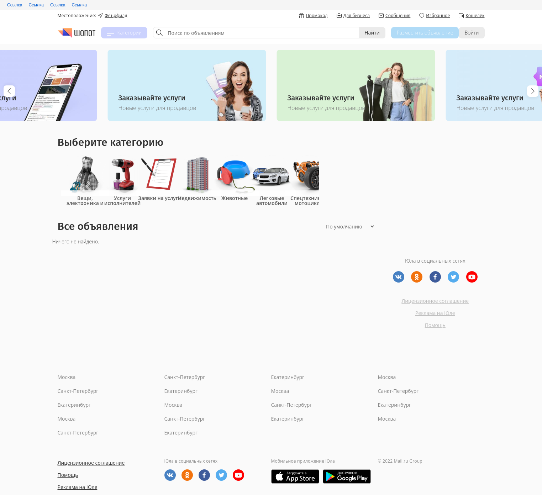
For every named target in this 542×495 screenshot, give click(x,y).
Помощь (435, 325)
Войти (471, 32)
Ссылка (14, 4)
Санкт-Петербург (184, 377)
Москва (67, 377)
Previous (9, 91)
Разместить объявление (425, 32)
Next (532, 91)
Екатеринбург (288, 377)
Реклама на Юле (435, 313)
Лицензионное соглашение (435, 300)
